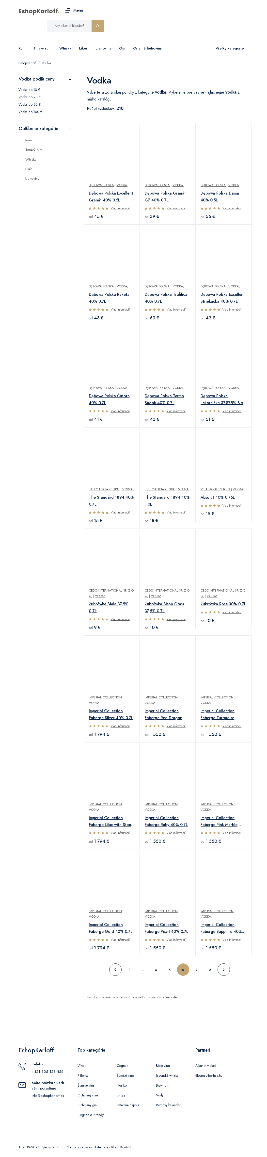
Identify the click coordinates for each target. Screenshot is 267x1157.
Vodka (46, 63)
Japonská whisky (167, 1075)
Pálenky (83, 1075)
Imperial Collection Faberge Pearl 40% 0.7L (166, 928)
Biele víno (163, 1065)
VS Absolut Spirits (215, 489)
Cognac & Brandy (91, 1114)
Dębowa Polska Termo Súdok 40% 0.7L (164, 399)
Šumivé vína (86, 1085)
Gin (122, 48)
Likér (83, 48)
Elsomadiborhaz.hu (208, 1075)
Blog (114, 1147)
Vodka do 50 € (29, 104)
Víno (81, 1065)
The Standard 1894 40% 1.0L (167, 501)
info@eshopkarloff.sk (48, 1095)
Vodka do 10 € (29, 89)
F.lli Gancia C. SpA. (104, 489)
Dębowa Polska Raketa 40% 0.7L (109, 298)
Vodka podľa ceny (37, 79)
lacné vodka (170, 997)
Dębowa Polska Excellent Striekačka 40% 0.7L (223, 298)
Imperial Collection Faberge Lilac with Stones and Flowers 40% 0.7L (112, 821)
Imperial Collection (105, 697)
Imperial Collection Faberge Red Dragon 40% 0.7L (163, 714)
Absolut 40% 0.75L (218, 497)
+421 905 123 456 (47, 1071)
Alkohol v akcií (205, 1065)
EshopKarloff (38, 11)
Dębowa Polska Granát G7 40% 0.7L (165, 196)
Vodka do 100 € (30, 111)
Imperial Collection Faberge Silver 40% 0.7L (111, 714)
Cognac (122, 1065)
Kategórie (101, 1147)
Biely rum (162, 1085)
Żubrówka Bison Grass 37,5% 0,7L (164, 607)
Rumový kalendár (168, 1105)
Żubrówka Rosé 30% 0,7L (223, 604)
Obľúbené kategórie (38, 128)
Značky (87, 1147)
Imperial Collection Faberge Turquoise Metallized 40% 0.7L (219, 714)
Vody (159, 1095)
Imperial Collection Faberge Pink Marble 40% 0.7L (219, 821)
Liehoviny (103, 48)
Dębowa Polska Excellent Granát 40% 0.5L (111, 196)
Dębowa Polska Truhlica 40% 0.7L (166, 298)
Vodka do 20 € (29, 97)
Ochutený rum (88, 1095)
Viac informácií (120, 208)
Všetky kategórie (229, 48)
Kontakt (125, 1147)
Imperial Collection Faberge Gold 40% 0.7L (110, 928)
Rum (22, 48)
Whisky (65, 48)
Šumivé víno (125, 1075)
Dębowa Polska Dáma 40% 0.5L (220, 196)
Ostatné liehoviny (147, 48)
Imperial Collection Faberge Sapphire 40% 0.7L (221, 928)
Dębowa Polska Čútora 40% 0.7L (109, 399)
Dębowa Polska (101, 185)
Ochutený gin (87, 1105)
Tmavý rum (42, 48)
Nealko (122, 1085)
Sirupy (121, 1095)
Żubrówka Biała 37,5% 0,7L (108, 607)
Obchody (72, 1147)
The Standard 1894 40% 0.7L (111, 501)
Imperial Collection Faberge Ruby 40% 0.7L (166, 821)
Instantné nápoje (128, 1105)
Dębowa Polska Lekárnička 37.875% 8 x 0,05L (222, 399)
